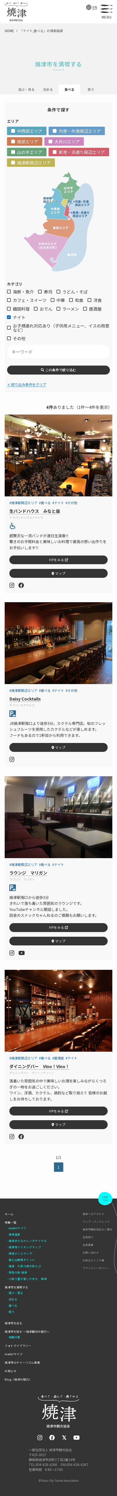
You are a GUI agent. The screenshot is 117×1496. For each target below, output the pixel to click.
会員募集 (88, 1245)
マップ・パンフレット (96, 1221)
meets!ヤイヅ (17, 1228)
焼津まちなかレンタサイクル (28, 1240)
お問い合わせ (91, 1252)
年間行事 (14, 1337)
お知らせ (10, 1371)
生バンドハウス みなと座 (34, 511)
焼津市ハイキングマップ (25, 1247)
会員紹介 (88, 1237)
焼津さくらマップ (20, 1253)
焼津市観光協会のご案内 (97, 1229)
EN (94, 7)
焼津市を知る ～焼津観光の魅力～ (27, 1331)
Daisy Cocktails (25, 699)
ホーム (9, 1214)
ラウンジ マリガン (28, 873)
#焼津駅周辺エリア (23, 502)
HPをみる (58, 559)
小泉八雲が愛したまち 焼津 (28, 1278)
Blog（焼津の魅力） (18, 1379)
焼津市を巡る (13, 1323)
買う (91, 89)
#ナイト (58, 502)
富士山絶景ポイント (22, 1259)
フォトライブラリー (18, 1345)
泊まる (48, 89)
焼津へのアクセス (93, 1214)
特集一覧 (10, 1222)
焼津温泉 (14, 1234)
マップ (59, 573)
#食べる (45, 502)
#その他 (71, 502)
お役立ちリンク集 (93, 1260)
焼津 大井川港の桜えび (25, 1266)
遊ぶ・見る (26, 89)
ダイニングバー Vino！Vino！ (39, 1066)
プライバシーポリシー (96, 1268)
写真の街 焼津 (18, 1272)
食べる (13, 1305)
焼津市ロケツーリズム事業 (22, 1362)
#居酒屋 (58, 1058)
